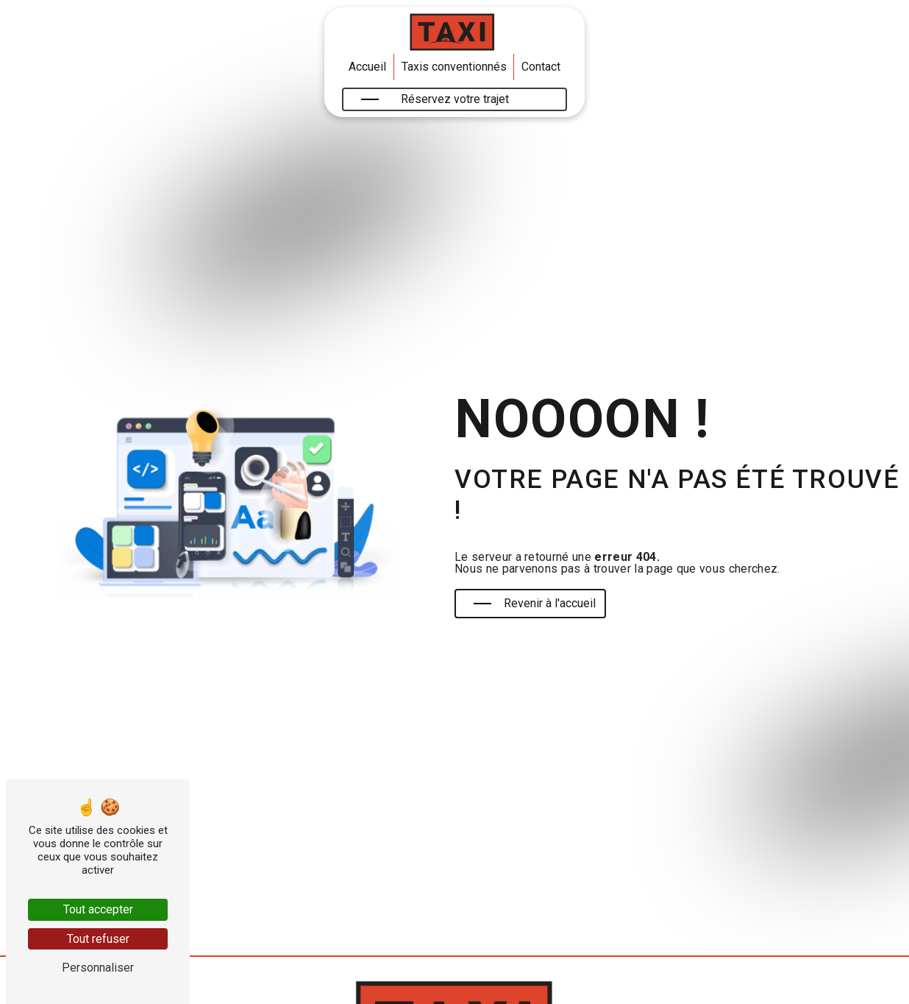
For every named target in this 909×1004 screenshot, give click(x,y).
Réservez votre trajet (435, 99)
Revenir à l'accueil (535, 603)
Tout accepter (98, 909)
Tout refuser (98, 939)
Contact (540, 67)
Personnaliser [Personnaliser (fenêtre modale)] (98, 968)
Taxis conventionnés (454, 67)
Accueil (367, 67)
